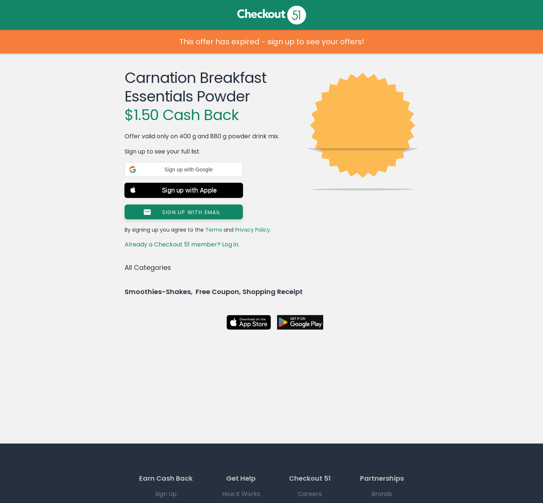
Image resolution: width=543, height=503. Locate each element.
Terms (213, 229)
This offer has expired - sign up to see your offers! (271, 41)
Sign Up (166, 494)
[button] (184, 169)
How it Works (241, 494)
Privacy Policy (252, 229)
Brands (382, 494)
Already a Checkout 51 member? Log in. (182, 244)
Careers (310, 494)
